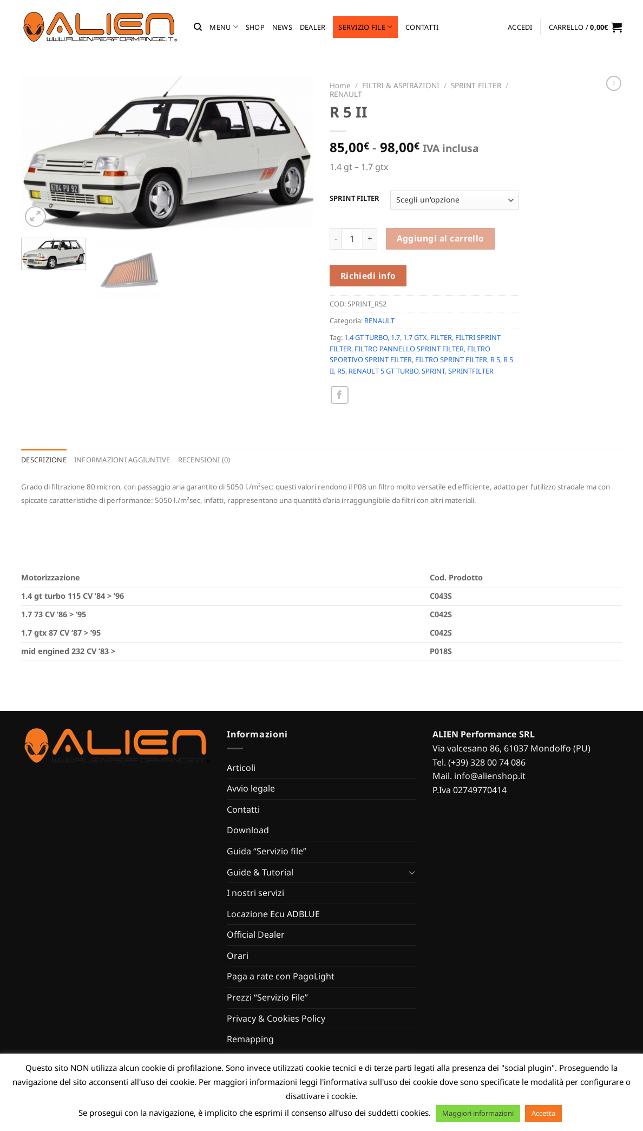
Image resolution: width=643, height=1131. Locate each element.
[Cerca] (198, 27)
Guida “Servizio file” (266, 851)
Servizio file (365, 27)
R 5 (495, 359)
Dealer (313, 27)
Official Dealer (256, 934)
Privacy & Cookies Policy (276, 1018)
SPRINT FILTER (476, 85)
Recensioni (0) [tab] (204, 460)
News (282, 27)
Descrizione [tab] (44, 460)
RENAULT (346, 94)
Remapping (250, 1039)
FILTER (441, 337)
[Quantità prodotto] (352, 239)
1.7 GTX (415, 337)
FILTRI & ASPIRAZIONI (400, 85)
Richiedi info (368, 276)
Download (248, 830)
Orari (237, 956)
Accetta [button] (543, 1113)
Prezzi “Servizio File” (267, 997)
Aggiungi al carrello (440, 238)
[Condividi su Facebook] (340, 395)
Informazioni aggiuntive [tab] (122, 460)
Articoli (241, 768)
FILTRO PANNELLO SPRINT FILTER (409, 349)
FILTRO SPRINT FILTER (451, 359)
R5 (341, 371)
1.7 (395, 337)
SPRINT (433, 371)
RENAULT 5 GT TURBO (383, 371)
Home (340, 85)
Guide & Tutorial (260, 872)
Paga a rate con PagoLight (280, 976)
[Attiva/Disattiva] (412, 872)
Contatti (421, 27)
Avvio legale (251, 788)
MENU (223, 27)
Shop (255, 27)
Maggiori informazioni (478, 1113)
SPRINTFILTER (471, 371)
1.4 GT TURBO (366, 337)
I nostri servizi (255, 893)
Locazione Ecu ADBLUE (273, 914)
